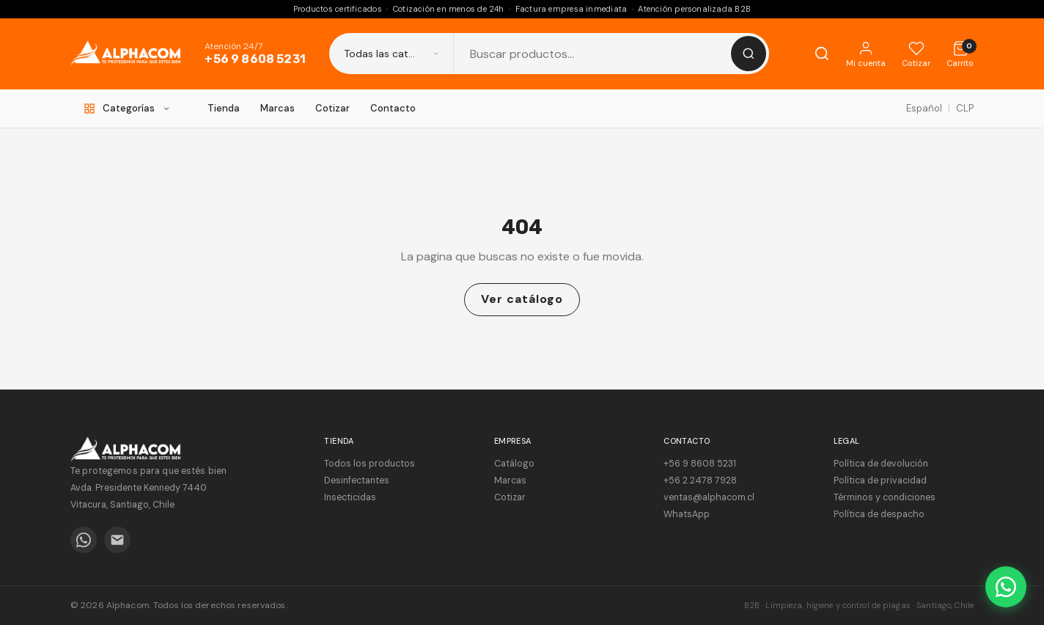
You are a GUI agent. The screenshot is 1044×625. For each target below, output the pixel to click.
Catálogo (514, 463)
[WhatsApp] (83, 540)
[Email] (117, 540)
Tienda (223, 108)
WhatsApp (686, 514)
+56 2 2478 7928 (700, 480)
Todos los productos (369, 463)
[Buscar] (748, 53)
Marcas (277, 108)
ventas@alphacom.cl (708, 497)
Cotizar (332, 108)
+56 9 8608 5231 (255, 59)
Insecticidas (350, 497)
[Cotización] (960, 53)
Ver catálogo (522, 299)
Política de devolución (881, 463)
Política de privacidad (880, 480)
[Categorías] (127, 108)
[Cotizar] (916, 53)
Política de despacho (879, 514)
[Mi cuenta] (866, 53)
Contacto (393, 108)
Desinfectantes (356, 480)
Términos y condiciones (884, 497)
